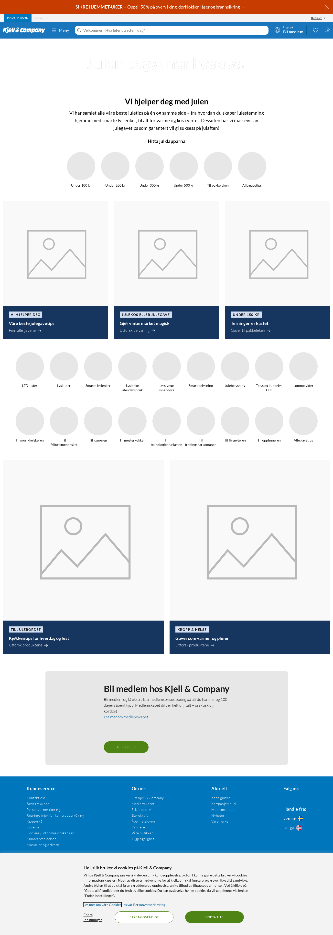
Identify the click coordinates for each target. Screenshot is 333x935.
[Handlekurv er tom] (327, 30)
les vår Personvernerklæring (144, 905)
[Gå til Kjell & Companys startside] (25, 30)
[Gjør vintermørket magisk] (166, 545)
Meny (60, 30)
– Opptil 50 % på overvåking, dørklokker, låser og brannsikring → (160, 7)
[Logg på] (288, 30)
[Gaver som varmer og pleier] (250, 832)
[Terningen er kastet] (277, 545)
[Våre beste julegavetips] (55, 545)
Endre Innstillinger (93, 917)
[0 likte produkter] (315, 30)
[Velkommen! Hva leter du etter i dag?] (175, 30)
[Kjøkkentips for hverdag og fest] (83, 832)
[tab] (18, 18)
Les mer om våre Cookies (102, 905)
